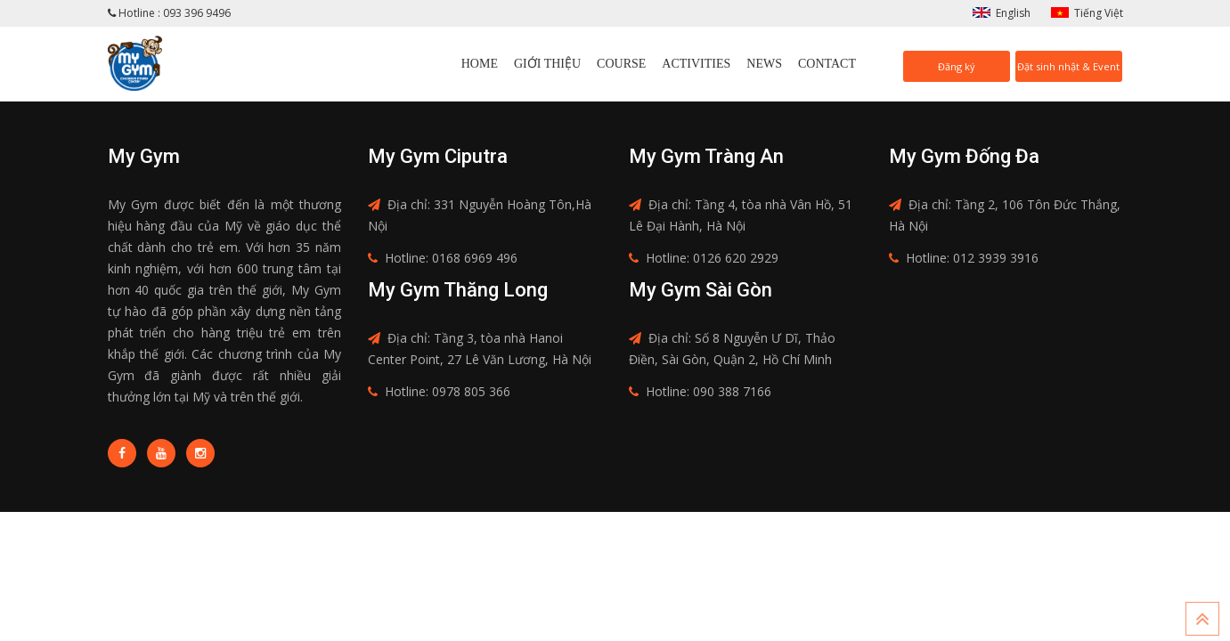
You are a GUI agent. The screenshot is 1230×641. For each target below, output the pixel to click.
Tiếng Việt (1098, 12)
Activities (696, 63)
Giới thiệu (547, 63)
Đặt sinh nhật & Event (1068, 66)
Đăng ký (956, 66)
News (764, 63)
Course (621, 63)
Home (479, 63)
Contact (827, 63)
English (1013, 12)
